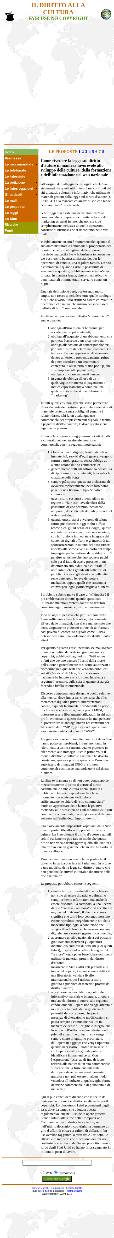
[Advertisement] (56, 85)
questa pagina (45, 1190)
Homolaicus (58, 1187)
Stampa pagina (74, 1190)
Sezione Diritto (74, 1187)
